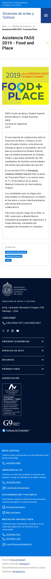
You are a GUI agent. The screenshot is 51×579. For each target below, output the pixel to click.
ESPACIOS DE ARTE (13, 351)
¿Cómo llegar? (9, 317)
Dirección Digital (17, 560)
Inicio (4, 26)
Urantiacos (24, 564)
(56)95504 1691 (13, 534)
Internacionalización (16, 252)
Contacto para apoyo (15, 507)
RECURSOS (8, 360)
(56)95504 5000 (13, 482)
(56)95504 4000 (13, 463)
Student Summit (13, 256)
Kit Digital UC (18, 572)
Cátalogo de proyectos (21, 26)
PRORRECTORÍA (11, 369)
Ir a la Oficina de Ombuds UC (19, 544)
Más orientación (13, 512)
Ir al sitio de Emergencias (17, 488)
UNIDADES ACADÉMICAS (16, 341)
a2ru (8, 260)
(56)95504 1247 (13, 539)
